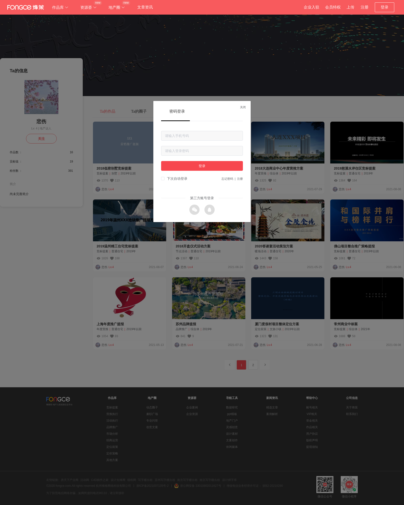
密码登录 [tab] (177, 111)
